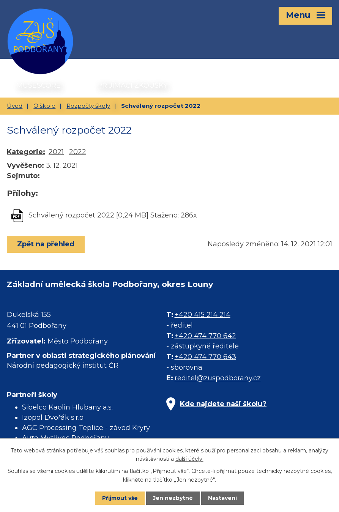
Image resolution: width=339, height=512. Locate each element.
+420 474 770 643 (205, 357)
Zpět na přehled (45, 244)
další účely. (189, 458)
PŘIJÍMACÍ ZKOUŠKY (132, 85)
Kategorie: (26, 152)
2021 (56, 152)
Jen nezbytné (173, 498)
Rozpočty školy (88, 105)
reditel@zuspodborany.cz (218, 378)
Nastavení (222, 498)
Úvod (14, 105)
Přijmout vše (120, 498)
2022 (77, 152)
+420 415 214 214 (202, 314)
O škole (44, 105)
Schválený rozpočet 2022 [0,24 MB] (88, 215)
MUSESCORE (38, 85)
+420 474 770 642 (205, 336)
